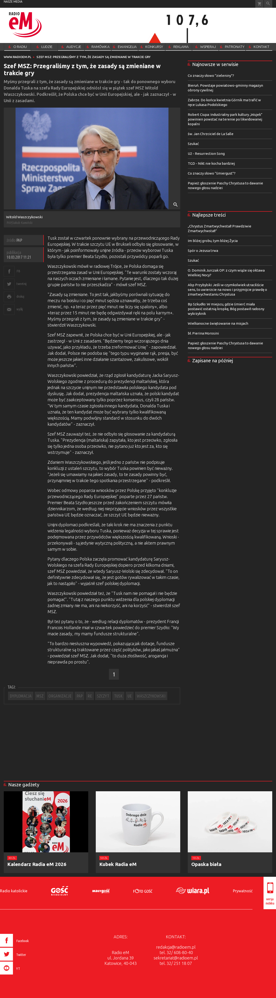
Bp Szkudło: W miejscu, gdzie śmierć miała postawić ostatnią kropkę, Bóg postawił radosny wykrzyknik (226, 309)
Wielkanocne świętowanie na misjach (218, 323)
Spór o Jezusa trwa (203, 251)
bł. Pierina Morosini (203, 333)
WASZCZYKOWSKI (151, 696)
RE (90, 696)
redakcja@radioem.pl (176, 947)
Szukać (193, 144)
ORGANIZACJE (60, 696)
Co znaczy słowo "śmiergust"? (212, 173)
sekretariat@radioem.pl (176, 957)
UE (130, 696)
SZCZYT (103, 696)
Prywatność (242, 891)
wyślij (19, 309)
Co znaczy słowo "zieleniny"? (211, 76)
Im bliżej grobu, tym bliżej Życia (213, 241)
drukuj (20, 296)
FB (18, 271)
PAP (79, 696)
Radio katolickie (13, 891)
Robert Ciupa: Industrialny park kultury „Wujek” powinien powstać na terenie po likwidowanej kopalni (225, 119)
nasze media (13, 1)
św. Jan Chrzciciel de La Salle (210, 134)
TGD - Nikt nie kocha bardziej (211, 163)
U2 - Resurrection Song (206, 154)
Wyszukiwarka (268, 4)
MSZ (40, 696)
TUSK (118, 696)
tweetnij (21, 284)
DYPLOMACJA (21, 696)
